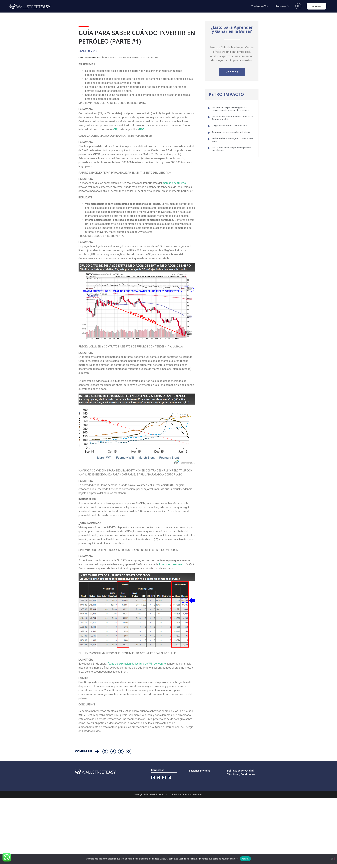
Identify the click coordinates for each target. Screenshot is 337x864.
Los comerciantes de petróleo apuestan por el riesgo (231, 149)
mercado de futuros (174, 183)
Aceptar (245, 858)
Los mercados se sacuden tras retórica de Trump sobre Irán (232, 118)
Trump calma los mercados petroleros (231, 132)
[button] (282, 6)
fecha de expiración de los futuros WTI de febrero (137, 663)
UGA (142, 129)
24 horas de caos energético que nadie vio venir (233, 140)
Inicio (81, 58)
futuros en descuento (171, 564)
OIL (115, 129)
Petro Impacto (91, 58)
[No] (331, 858)
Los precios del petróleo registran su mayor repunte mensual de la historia (230, 109)
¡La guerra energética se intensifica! (229, 125)
